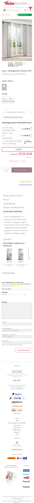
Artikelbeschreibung (12, 211)
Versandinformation (17, 449)
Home (17, 418)
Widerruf (17, 432)
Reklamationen (17, 430)
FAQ (17, 434)
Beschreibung (24, 15)
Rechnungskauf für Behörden (17, 423)
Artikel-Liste (7, 15)
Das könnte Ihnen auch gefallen (14, 244)
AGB (17, 420)
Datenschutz (17, 427)
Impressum (17, 425)
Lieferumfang (9, 203)
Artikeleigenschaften (13, 195)
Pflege (6, 199)
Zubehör (7, 239)
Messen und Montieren (13, 207)
